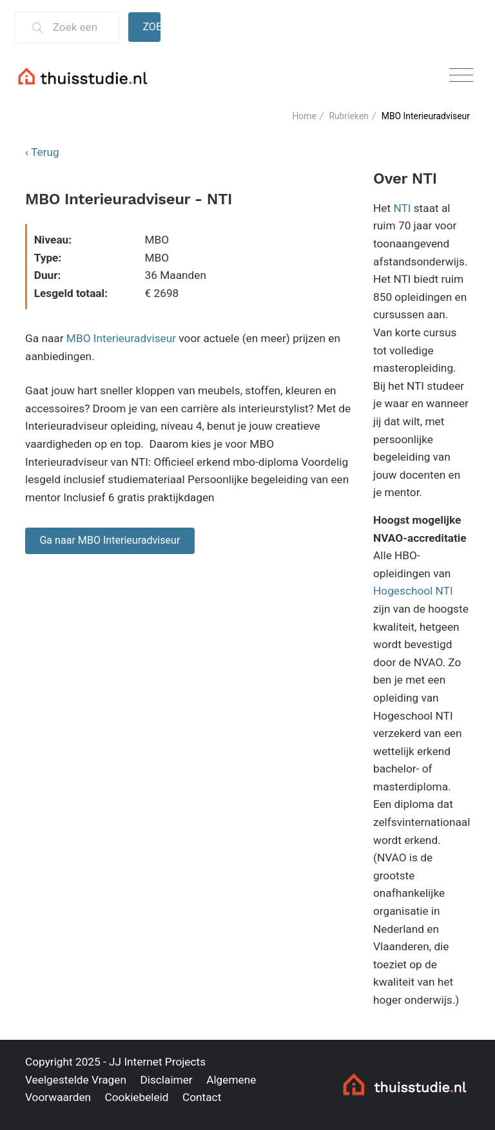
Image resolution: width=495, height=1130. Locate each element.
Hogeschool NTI (413, 590)
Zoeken (151, 27)
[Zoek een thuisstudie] (80, 27)
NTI (402, 208)
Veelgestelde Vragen (75, 1079)
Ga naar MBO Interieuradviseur (109, 540)
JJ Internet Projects (157, 1061)
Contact (201, 1097)
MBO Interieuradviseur (121, 338)
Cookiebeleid (136, 1097)
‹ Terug (42, 152)
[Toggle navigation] (461, 75)
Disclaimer (166, 1079)
